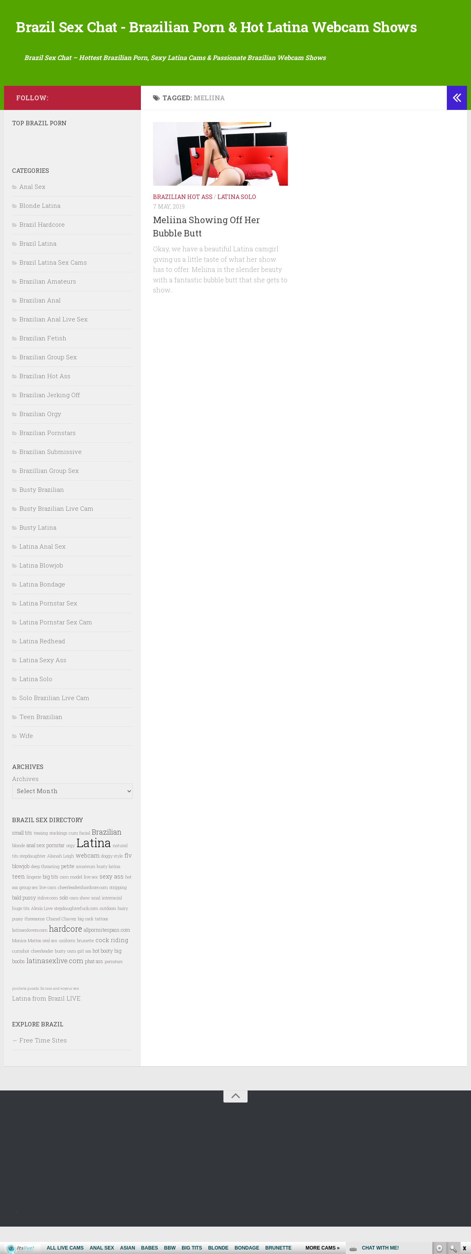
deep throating (45, 893)
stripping (118, 914)
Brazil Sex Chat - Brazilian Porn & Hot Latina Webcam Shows (227, 40)
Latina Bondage (42, 611)
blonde (18, 872)
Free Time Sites (43, 1067)
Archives (25, 806)
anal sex (36, 872)
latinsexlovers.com (30, 957)
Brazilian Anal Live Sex (53, 346)
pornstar (55, 872)
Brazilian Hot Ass (183, 224)
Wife (26, 763)
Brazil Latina (37, 270)
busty (60, 978)
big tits (50, 903)
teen (18, 903)
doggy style (112, 883)
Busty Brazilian (41, 516)
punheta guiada (25, 1015)
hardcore (65, 955)
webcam (87, 882)
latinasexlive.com (55, 987)
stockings (58, 860)
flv (128, 882)
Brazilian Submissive (50, 479)
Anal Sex (32, 213)
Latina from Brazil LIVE (46, 1025)
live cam (47, 914)
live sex (91, 904)
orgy (70, 872)
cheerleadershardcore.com (83, 914)
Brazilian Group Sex (48, 384)
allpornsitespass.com (107, 956)
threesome (35, 946)
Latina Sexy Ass (42, 687)
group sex (28, 914)
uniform (67, 967)
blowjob (20, 893)
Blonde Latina (39, 232)
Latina (93, 869)
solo (64, 924)
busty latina (108, 893)
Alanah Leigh (60, 883)
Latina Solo (236, 224)
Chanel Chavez (61, 946)
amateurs (85, 893)
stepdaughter (32, 883)
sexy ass (111, 903)
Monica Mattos (26, 967)
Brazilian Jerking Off (49, 422)
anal (95, 925)
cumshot (20, 978)
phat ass (94, 988)
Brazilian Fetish (42, 365)
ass (88, 978)
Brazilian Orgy (40, 441)
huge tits (20, 935)
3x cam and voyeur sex (59, 1015)
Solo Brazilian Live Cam (54, 725)
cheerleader (42, 978)
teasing (41, 860)
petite (67, 893)
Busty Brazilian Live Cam (56, 535)
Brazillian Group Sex (49, 497)
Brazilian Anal (40, 327)
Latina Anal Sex (42, 573)
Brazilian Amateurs (47, 308)
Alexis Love (42, 935)
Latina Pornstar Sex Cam (55, 649)
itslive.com (47, 925)
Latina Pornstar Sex (48, 630)
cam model (71, 904)
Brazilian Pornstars (47, 460)
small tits (22, 859)
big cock (85, 946)
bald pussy (24, 924)
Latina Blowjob (41, 592)
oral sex (50, 967)
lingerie (34, 904)
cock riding (111, 967)
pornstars (113, 988)
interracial (112, 925)
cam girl (75, 978)
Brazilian (107, 859)
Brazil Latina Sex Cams (53, 289)
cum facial (79, 860)
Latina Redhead (42, 668)
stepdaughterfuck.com (76, 935)
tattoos (101, 946)
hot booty (103, 977)
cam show (80, 925)
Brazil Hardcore (42, 251)
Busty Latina (37, 554)
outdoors (108, 935)
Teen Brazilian (40, 744)
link (464, 1128)
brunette (85, 967)
